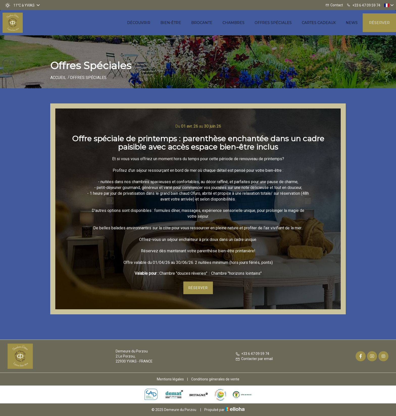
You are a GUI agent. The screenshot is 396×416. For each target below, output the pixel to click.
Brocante (201, 22)
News (352, 22)
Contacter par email (254, 359)
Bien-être (170, 22)
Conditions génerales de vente (215, 379)
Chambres (233, 22)
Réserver (379, 22)
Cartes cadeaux (319, 22)
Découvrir (138, 22)
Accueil (58, 77)
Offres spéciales (273, 22)
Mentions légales (170, 379)
